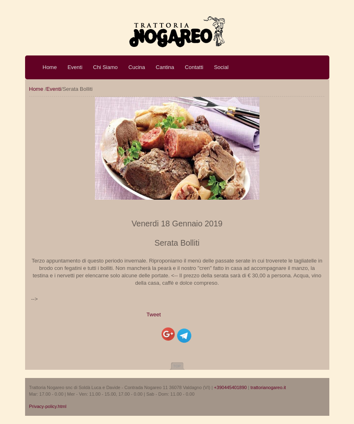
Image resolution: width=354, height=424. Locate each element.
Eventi (74, 67)
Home (50, 67)
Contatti (194, 67)
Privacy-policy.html (48, 406)
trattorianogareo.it (268, 387)
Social (221, 67)
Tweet (153, 314)
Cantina (165, 67)
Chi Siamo (105, 67)
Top (176, 366)
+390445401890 (230, 387)
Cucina (136, 67)
